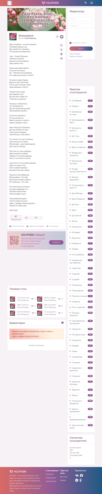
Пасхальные (81, 285)
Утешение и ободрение (81, 402)
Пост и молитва (81, 307)
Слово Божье (81, 357)
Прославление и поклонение (81, 322)
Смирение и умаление (81, 369)
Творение (81, 389)
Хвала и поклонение (81, 410)
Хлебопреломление (81, 418)
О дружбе (81, 274)
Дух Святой (81, 215)
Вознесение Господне (81, 162)
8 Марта (81, 106)
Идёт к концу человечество (28, 304)
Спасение (81, 376)
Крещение (81, 238)
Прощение (81, 329)
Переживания (81, 290)
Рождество (81, 340)
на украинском (51, 478)
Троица (81, 395)
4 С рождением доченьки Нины (57, 311)
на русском (49, 474)
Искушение (81, 226)
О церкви (81, 279)
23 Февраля (81, 100)
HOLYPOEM (27, 234)
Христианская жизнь (81, 426)
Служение (81, 362)
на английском (51, 481)
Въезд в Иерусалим (81, 178)
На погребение (81, 254)
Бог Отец (81, 136)
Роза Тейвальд (30, 38)
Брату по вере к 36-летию (54, 297)
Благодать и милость (81, 129)
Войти (81, 48)
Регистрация (74, 54)
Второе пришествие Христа (81, 170)
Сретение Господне (81, 383)
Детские (81, 204)
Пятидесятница (81, 334)
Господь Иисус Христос (81, 186)
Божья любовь (81, 141)
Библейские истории (81, 113)
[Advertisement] (36, 268)
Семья (81, 351)
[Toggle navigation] (92, 3)
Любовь (81, 249)
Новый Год (81, 268)
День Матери (81, 193)
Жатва (81, 221)
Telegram (63, 480)
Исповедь (81, 232)
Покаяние (81, 301)
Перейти (56, 242)
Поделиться (16, 218)
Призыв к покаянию (81, 314)
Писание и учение (81, 296)
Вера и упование (81, 147)
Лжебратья (81, 243)
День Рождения (81, 199)
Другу (81, 210)
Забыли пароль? (76, 56)
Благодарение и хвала (81, 121)
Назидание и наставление (81, 261)
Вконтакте (64, 477)
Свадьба (81, 345)
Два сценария (50, 304)
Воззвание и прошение (81, 154)
